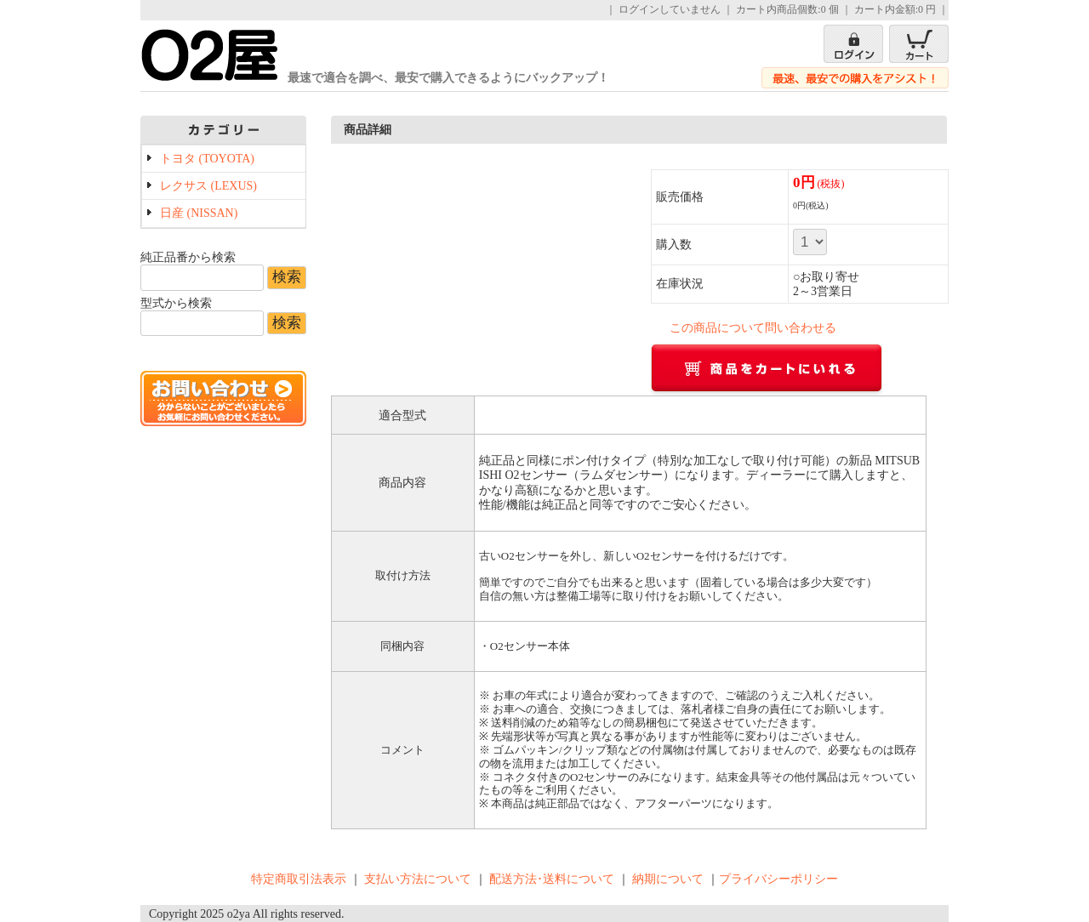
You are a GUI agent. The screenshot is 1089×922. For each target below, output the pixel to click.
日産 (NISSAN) (198, 213)
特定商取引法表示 (298, 879)
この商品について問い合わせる (753, 328)
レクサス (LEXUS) (208, 185)
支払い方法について (417, 879)
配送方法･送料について (551, 879)
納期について (668, 879)
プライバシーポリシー (778, 879)
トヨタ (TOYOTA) (207, 158)
